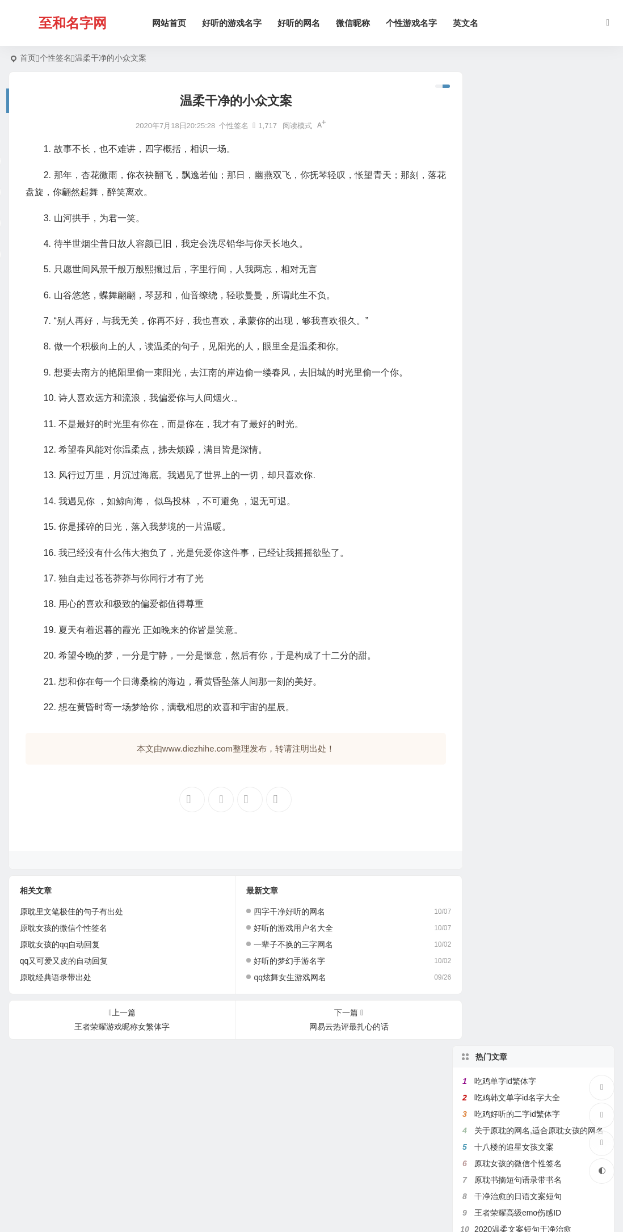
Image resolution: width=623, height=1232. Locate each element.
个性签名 (55, 57)
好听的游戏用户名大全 (286, 928)
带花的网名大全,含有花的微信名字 (535, 304)
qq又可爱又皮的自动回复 (64, 960)
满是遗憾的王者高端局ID (518, 288)
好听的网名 (300, 23)
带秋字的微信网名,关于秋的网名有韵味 (543, 419)
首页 (28, 57)
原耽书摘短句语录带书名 (518, 205)
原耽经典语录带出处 (55, 977)
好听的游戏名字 (233, 23)
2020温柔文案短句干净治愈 (522, 255)
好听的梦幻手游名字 (282, 960)
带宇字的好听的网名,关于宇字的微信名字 (547, 436)
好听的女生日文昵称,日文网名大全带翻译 (547, 452)
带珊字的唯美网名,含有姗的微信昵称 (539, 321)
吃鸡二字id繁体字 (505, 485)
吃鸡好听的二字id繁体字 (517, 140)
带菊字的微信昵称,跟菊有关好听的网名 (543, 469)
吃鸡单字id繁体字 (505, 107)
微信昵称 (355, 23)
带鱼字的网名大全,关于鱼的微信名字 (539, 271)
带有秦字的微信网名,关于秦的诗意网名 (543, 403)
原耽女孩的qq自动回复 (60, 944)
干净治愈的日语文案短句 (518, 222)
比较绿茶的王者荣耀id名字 (521, 353)
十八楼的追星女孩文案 (514, 173)
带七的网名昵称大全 (510, 337)
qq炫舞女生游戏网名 (282, 977)
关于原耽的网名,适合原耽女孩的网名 (539, 156)
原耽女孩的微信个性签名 (63, 928)
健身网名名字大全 (506, 370)
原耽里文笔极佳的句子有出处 (71, 911)
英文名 (467, 23)
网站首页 (171, 23)
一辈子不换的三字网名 (286, 944)
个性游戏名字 (413, 23)
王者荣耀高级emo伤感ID (517, 238)
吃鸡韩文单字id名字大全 (517, 123)
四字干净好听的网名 (282, 911)
